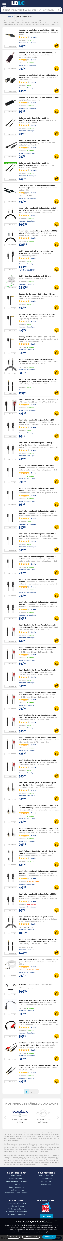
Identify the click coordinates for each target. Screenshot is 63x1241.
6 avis (27, 82)
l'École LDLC (46, 1181)
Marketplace (46, 1184)
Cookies (17, 1184)
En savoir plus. (44, 1232)
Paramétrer (31, 1237)
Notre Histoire (16, 1176)
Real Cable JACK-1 (26, 960)
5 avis (27, 60)
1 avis (27, 215)
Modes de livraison (16, 1206)
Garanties (10, 1212)
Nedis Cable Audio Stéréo (29, 400)
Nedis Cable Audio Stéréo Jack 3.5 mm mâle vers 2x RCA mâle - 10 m (37, 671)
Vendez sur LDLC (46, 1176)
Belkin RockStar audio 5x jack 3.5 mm (35, 276)
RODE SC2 (23, 984)
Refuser (13, 1237)
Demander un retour (16, 1215)
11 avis (27, 427)
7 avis (27, 102)
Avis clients (19, 1178)
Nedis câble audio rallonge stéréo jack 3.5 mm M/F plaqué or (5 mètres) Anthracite (38, 940)
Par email (46, 1216)
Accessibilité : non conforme (16, 1193)
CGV (11, 1178)
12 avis (27, 37)
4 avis (27, 790)
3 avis (27, 836)
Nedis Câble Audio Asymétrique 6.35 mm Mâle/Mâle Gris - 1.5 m (36, 360)
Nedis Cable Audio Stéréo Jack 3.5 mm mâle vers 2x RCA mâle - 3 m (37, 739)
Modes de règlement (16, 1209)
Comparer (12, 91)
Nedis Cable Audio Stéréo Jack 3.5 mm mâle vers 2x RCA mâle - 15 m (37, 694)
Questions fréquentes (17, 1203)
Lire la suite (55, 25)
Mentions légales (17, 1190)
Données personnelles (15, 1181)
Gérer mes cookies (16, 1187)
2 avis (27, 321)
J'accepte (49, 1237)
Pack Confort (22, 1212)
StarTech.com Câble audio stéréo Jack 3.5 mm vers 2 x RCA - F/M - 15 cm (38, 1021)
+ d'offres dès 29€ (27, 270)
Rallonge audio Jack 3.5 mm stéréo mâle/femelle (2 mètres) (34, 141)
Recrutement (46, 1178)
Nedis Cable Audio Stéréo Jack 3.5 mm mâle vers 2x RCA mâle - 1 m (37, 626)
